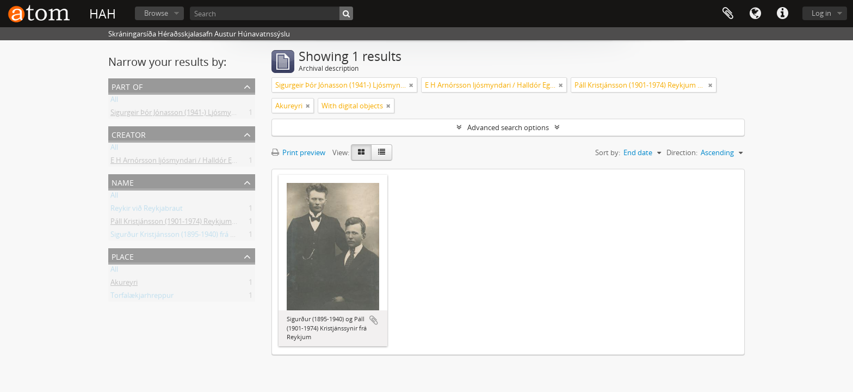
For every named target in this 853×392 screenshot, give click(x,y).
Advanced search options (508, 127)
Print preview (298, 152)
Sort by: (607, 152)
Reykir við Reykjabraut (146, 210)
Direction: (681, 152)
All (114, 101)
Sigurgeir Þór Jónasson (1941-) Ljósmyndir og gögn (191, 114)
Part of (127, 85)
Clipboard (727, 13)
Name (123, 181)
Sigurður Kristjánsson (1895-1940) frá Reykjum (184, 236)
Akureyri (124, 284)
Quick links (782, 13)
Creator (129, 133)
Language (755, 13)
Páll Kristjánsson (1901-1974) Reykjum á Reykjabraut (194, 223)
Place (123, 255)
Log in (821, 13)
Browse (156, 13)
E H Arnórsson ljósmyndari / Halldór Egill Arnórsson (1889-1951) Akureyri (226, 162)
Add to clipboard (373, 320)
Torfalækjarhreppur (142, 297)
